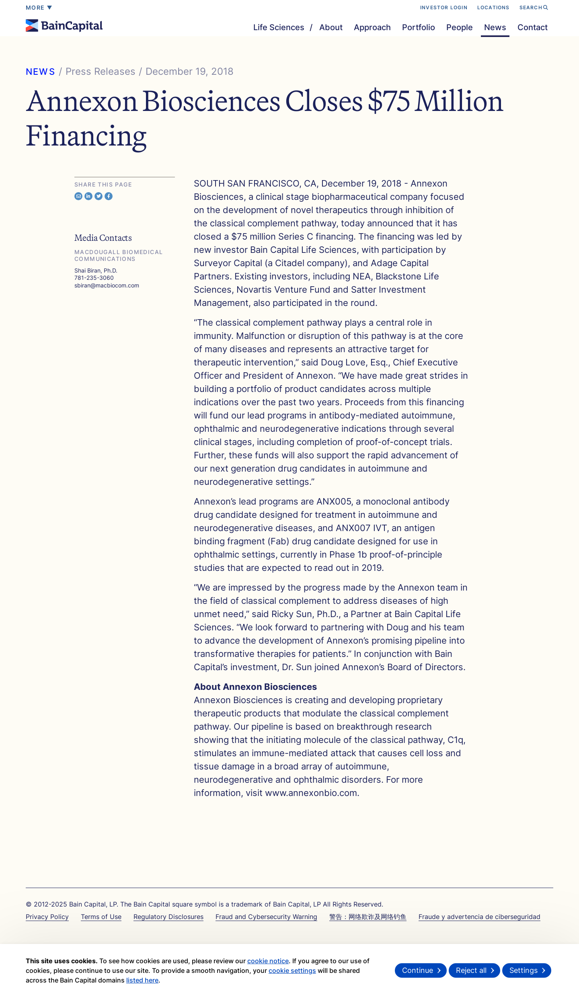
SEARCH (533, 7)
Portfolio (418, 27)
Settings (523, 970)
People (459, 27)
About (331, 27)
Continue (417, 970)
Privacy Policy (47, 917)
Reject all (471, 970)
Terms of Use (101, 917)
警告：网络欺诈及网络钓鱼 (368, 917)
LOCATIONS (493, 7)
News (495, 27)
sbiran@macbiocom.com (106, 285)
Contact (532, 27)
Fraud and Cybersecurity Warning (266, 917)
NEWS (40, 71)
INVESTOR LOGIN (444, 7)
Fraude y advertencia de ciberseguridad (479, 917)
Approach (372, 27)
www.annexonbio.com (311, 793)
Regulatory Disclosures (168, 917)
